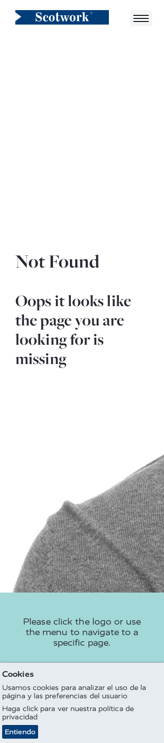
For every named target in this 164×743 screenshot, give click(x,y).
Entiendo (20, 732)
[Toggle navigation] (141, 18)
